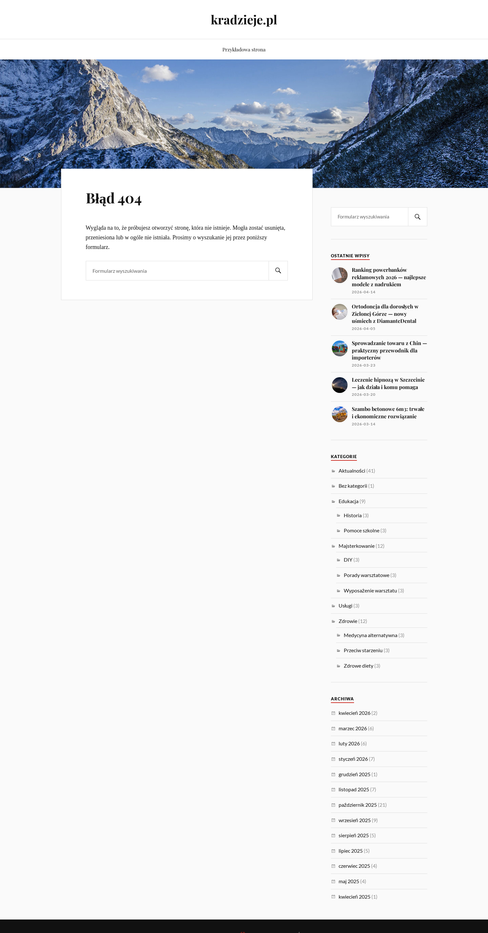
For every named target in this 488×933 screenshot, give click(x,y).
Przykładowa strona (243, 49)
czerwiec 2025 (354, 866)
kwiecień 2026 (354, 713)
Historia (353, 515)
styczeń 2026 (353, 759)
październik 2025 (358, 805)
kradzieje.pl (244, 19)
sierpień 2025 (354, 835)
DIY (348, 559)
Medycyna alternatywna (370, 635)
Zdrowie (348, 621)
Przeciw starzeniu (363, 650)
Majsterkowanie (357, 546)
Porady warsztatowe (366, 575)
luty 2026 (349, 743)
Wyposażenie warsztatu (370, 590)
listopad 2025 (354, 789)
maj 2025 (349, 881)
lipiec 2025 (351, 851)
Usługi (346, 605)
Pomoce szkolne (361, 530)
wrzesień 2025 (355, 820)
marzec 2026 (353, 728)
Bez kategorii (353, 486)
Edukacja (349, 501)
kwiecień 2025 (354, 896)
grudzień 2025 (354, 774)
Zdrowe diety (358, 665)
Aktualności (352, 470)
